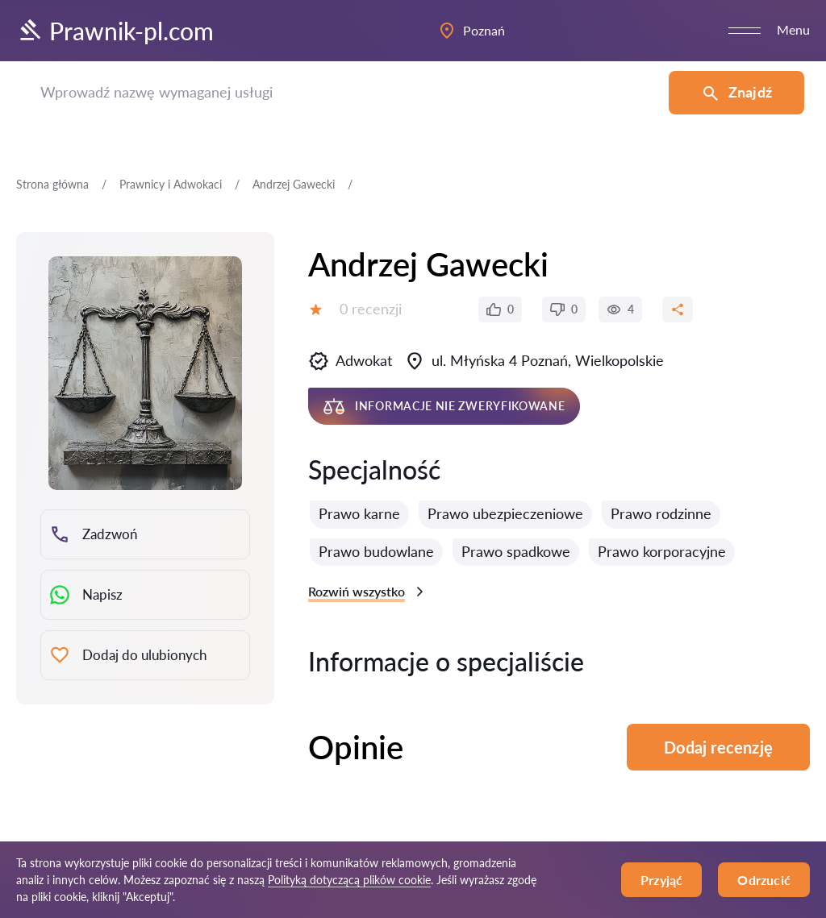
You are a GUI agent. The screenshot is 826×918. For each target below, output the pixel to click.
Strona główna (52, 184)
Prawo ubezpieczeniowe (505, 513)
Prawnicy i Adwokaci (170, 184)
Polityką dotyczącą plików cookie (349, 880)
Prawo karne (359, 513)
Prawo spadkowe (515, 551)
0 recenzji (371, 309)
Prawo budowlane (376, 551)
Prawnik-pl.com (115, 30)
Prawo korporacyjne (662, 551)
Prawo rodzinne (661, 513)
